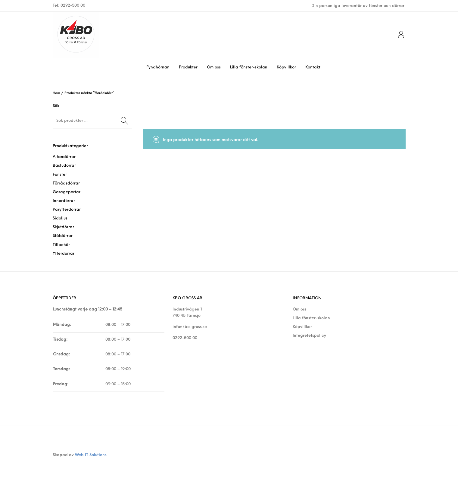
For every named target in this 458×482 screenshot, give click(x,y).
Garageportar (66, 192)
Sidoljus (60, 218)
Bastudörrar (64, 166)
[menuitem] (158, 67)
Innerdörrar (64, 201)
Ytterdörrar (63, 254)
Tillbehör (61, 245)
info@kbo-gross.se (190, 327)
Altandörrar (64, 157)
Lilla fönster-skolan (311, 318)
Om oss (300, 309)
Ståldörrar (63, 236)
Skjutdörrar (63, 227)
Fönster (60, 175)
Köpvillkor (302, 327)
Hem (56, 93)
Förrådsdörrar (66, 183)
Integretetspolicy (309, 336)
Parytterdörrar (67, 210)
